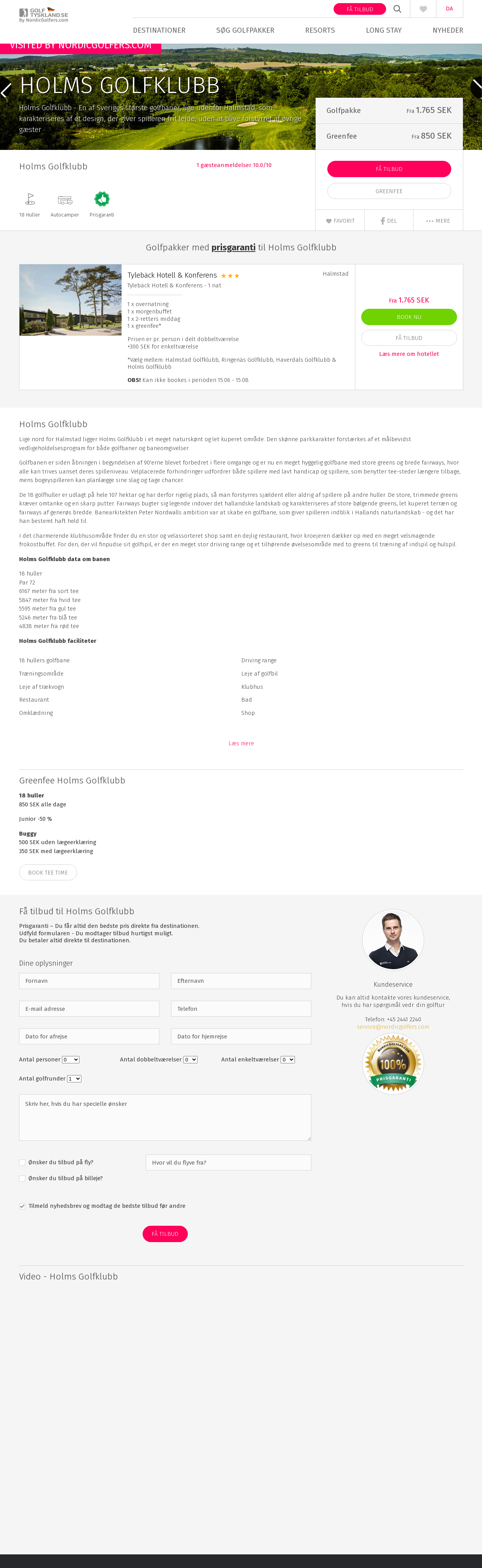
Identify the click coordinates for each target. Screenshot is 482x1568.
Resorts (320, 30)
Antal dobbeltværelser (151, 1073)
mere (438, 234)
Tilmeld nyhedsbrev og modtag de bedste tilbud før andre (106, 1219)
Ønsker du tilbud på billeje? (65, 1191)
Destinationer (159, 30)
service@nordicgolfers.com (393, 1040)
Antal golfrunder (43, 1092)
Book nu (409, 330)
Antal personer (40, 1073)
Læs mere (241, 756)
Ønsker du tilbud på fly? (60, 1175)
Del (388, 234)
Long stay (384, 30)
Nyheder (448, 30)
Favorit (340, 234)
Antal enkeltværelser (251, 1073)
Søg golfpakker (245, 30)
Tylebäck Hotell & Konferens (172, 288)
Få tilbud (359, 9)
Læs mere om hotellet (409, 367)
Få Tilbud (389, 182)
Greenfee (389, 204)
